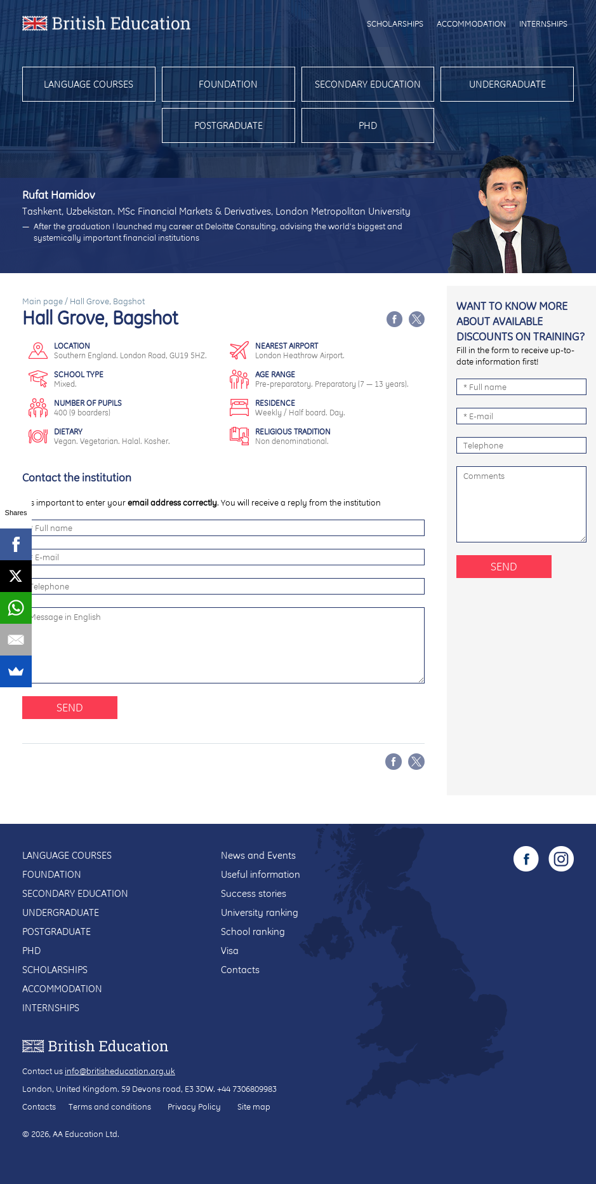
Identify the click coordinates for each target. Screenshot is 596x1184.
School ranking (253, 931)
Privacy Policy (194, 1106)
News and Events (258, 855)
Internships (543, 23)
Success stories (253, 893)
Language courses (88, 84)
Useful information (260, 874)
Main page (42, 301)
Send (69, 707)
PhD (368, 125)
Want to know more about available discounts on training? (520, 321)
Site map (253, 1106)
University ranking (259, 912)
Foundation (228, 84)
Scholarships (395, 23)
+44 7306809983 (247, 1089)
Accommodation (471, 23)
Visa (230, 951)
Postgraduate (228, 125)
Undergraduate (507, 84)
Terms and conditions (110, 1106)
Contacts (240, 970)
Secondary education (368, 84)
